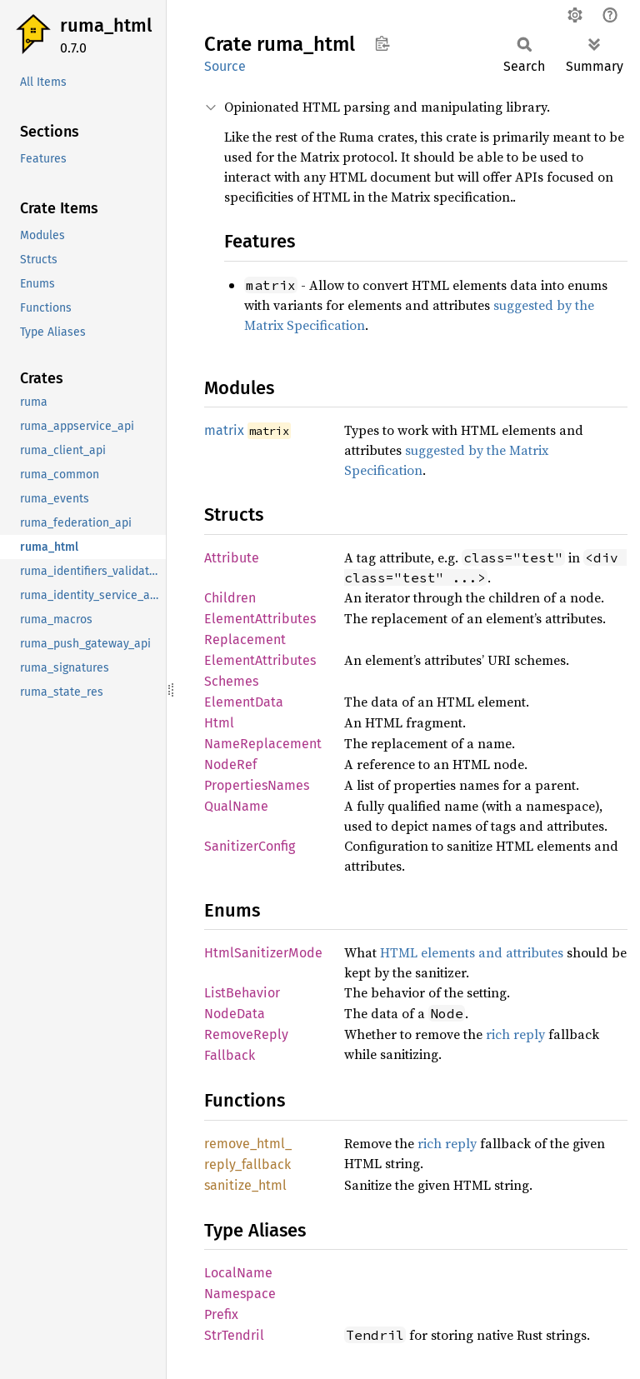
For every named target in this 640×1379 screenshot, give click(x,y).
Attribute (231, 558)
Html (219, 723)
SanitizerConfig (249, 846)
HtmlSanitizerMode (263, 953)
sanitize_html (245, 1185)
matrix (224, 430)
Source (225, 66)
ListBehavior (242, 993)
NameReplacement (263, 744)
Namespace (240, 1294)
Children (230, 598)
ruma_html (106, 25)
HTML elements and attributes (471, 952)
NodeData (234, 1014)
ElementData (243, 702)
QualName (236, 806)
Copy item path (382, 43)
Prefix (221, 1314)
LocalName (238, 1273)
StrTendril (234, 1335)
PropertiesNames (256, 785)
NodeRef (230, 764)
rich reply (515, 1034)
